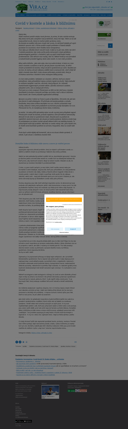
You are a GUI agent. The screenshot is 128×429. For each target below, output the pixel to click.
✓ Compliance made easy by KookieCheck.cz (72, 204)
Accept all (73, 229)
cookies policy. (58, 222)
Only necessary (55, 229)
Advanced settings (64, 232)
